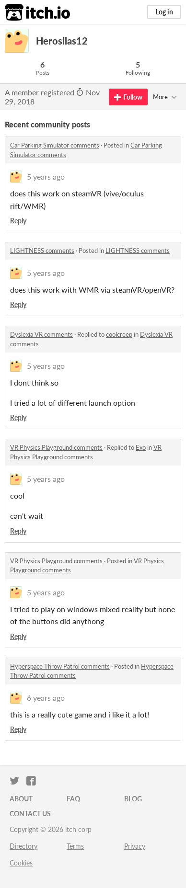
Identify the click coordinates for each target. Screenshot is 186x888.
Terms (75, 846)
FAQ (73, 799)
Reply (18, 220)
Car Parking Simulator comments (54, 145)
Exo (141, 447)
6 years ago (46, 697)
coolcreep (119, 334)
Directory (23, 846)
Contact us (30, 813)
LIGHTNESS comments (42, 250)
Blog (133, 799)
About (21, 799)
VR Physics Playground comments (56, 447)
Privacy (134, 846)
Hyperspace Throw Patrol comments (60, 666)
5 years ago (46, 176)
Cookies (21, 863)
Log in (164, 12)
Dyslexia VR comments (41, 334)
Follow (128, 97)
